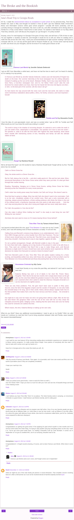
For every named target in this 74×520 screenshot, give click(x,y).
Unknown (9, 406)
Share (3, 327)
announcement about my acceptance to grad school (32, 22)
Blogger (40, 518)
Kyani (62, 474)
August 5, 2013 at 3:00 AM (23, 357)
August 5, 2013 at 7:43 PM (22, 424)
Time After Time (35, 223)
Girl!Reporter (10, 357)
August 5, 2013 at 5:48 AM (18, 378)
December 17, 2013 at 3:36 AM (19, 470)
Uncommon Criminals (23, 264)
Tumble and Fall (52, 118)
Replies (10, 452)
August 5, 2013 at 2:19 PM (21, 406)
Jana (12, 456)
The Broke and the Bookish (19, 6)
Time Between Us (36, 227)
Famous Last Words (21, 67)
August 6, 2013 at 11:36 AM (25, 456)
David (7, 470)
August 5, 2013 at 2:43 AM (22, 337)
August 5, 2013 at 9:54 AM (18, 393)
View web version (37, 514)
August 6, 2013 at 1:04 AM (22, 441)
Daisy (7, 378)
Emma (8, 393)
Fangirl (16, 161)
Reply (7, 351)
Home (37, 511)
